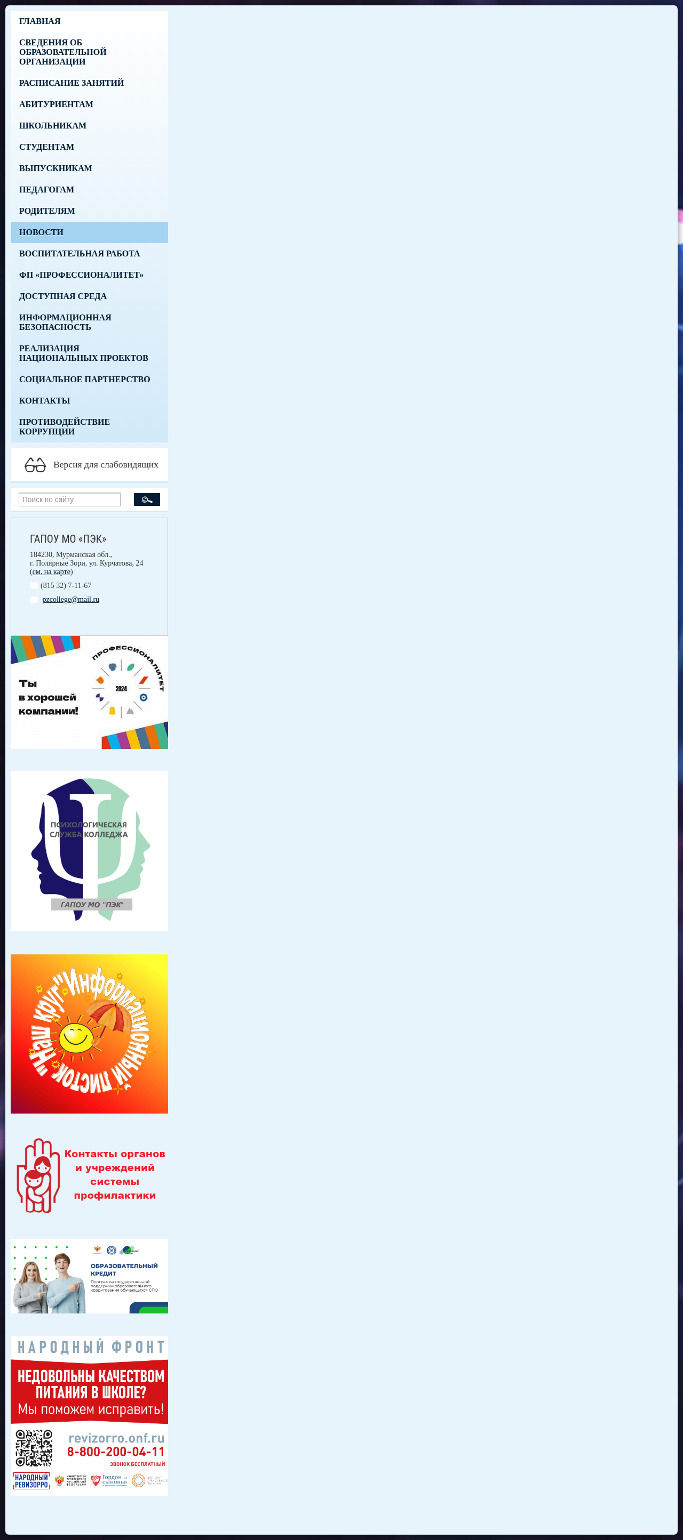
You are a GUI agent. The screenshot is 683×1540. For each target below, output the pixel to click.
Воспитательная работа (79, 253)
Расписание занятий (71, 82)
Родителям (47, 210)
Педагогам (46, 189)
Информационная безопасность (65, 322)
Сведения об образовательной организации (63, 52)
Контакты (44, 400)
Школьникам (52, 125)
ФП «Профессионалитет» (81, 274)
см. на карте (51, 572)
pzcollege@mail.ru (71, 599)
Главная (39, 21)
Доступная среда (63, 296)
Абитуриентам (56, 104)
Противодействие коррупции (64, 426)
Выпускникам (55, 168)
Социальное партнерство (84, 379)
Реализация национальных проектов (83, 353)
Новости (41, 232)
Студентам (46, 146)
